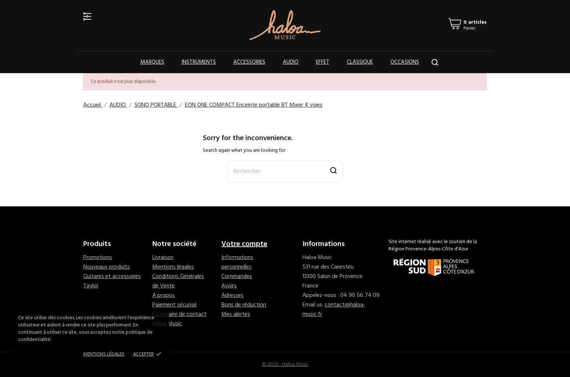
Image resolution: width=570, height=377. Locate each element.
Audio (290, 62)
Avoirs (229, 286)
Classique (360, 62)
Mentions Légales (103, 354)
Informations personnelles (237, 262)
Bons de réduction (243, 305)
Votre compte (244, 244)
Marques (152, 62)
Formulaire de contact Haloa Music (179, 319)
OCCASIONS (404, 62)
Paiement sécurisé (174, 305)
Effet (322, 62)
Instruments (199, 62)
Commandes (236, 276)
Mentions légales (173, 267)
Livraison (162, 257)
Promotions (97, 257)
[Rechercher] (285, 171)
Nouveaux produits (106, 267)
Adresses (232, 295)
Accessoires (249, 62)
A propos (163, 295)
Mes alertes (235, 314)
